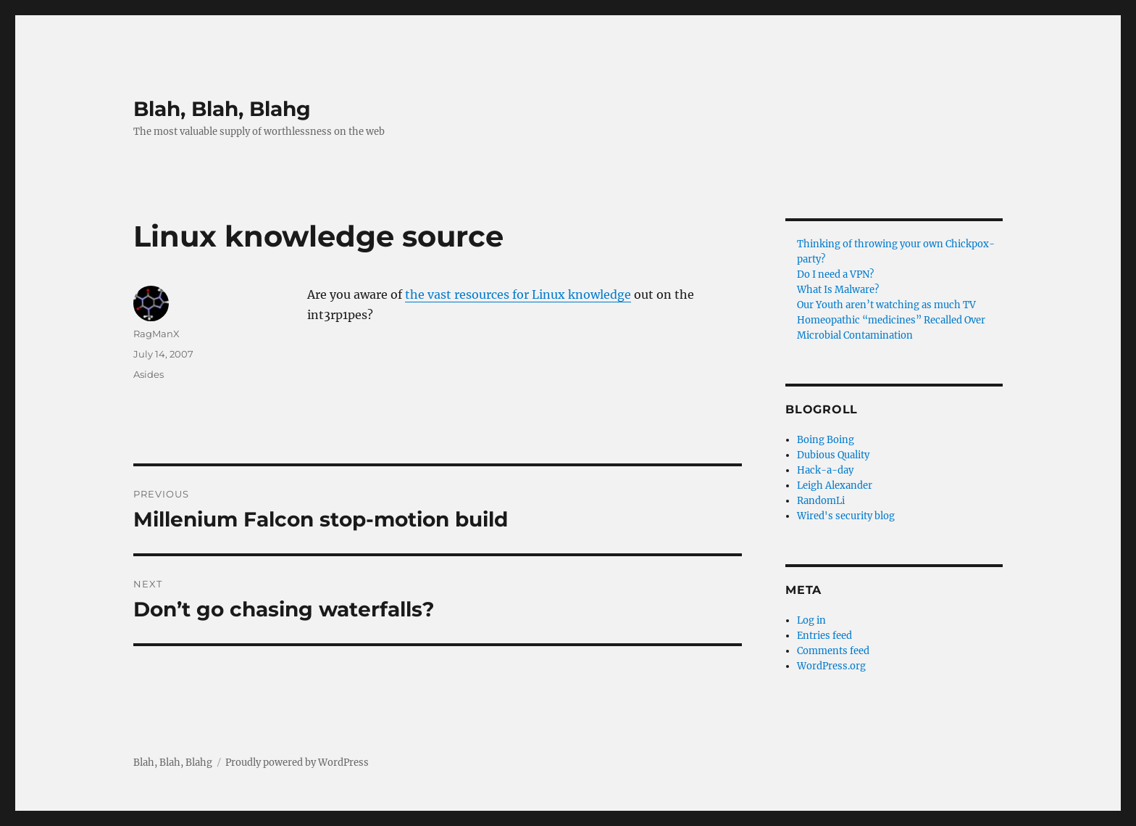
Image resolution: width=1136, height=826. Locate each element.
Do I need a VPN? (835, 274)
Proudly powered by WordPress (297, 762)
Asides (148, 374)
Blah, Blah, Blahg (222, 108)
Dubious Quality (833, 455)
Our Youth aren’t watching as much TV (886, 305)
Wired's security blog (846, 516)
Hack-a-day (825, 470)
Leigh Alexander (834, 485)
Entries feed (824, 635)
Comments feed (833, 651)
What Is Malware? (838, 290)
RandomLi (821, 501)
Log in (811, 620)
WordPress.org (831, 666)
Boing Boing (825, 440)
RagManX (156, 333)
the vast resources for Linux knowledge (518, 294)
